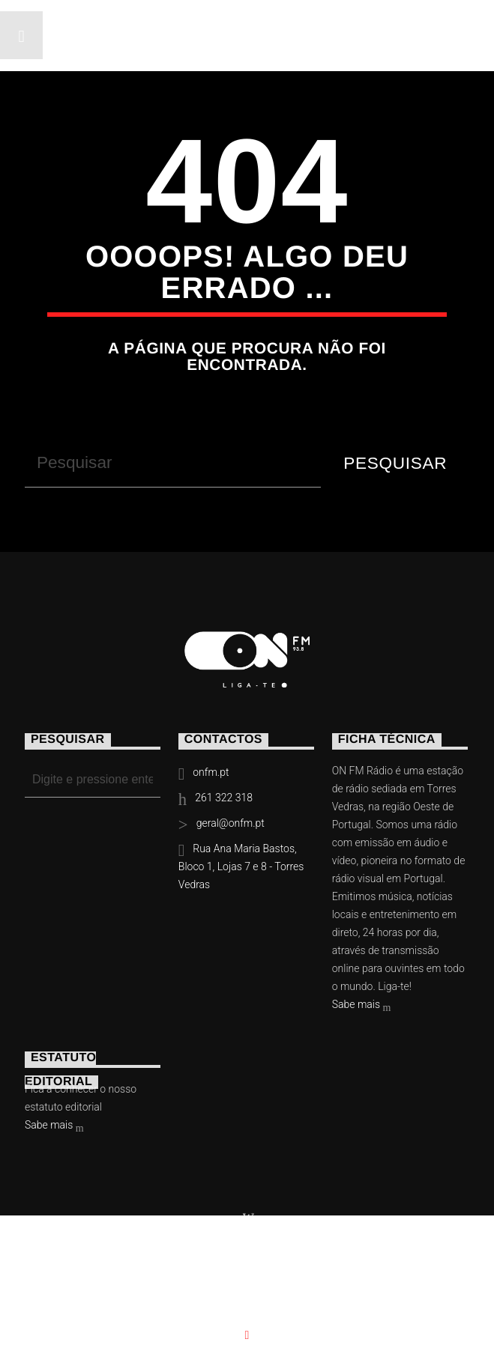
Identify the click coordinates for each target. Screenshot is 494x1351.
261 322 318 (224, 798)
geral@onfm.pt (230, 823)
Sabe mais (361, 1005)
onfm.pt (211, 772)
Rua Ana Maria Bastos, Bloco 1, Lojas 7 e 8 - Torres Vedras (241, 866)
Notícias (69, 1277)
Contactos (338, 1277)
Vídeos (244, 1277)
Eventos (160, 1277)
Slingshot (314, 1254)
